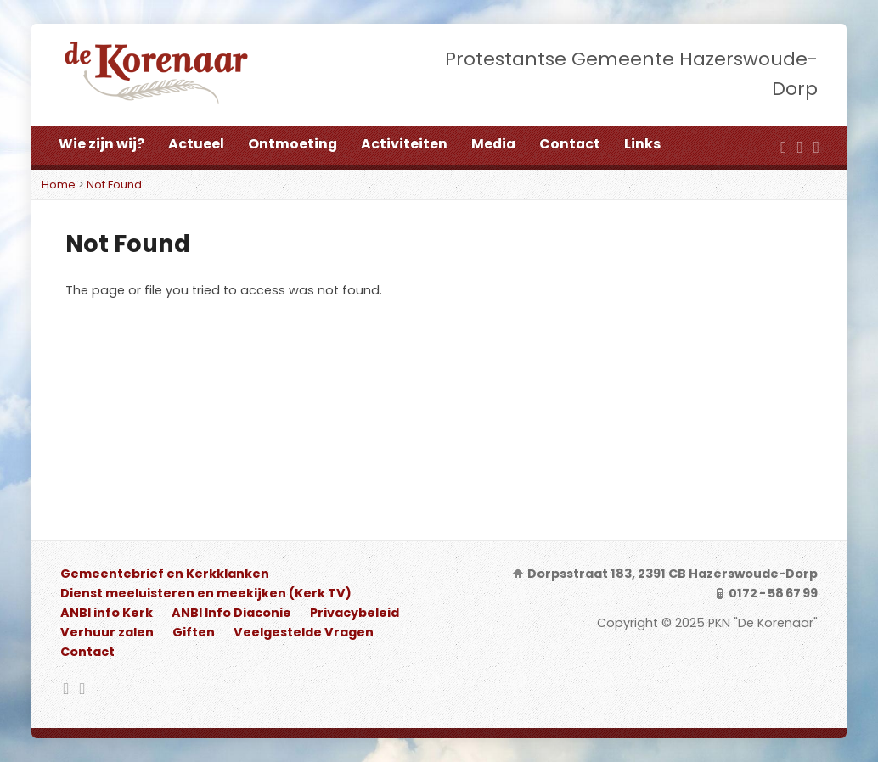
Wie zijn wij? (101, 144)
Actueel (196, 144)
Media (493, 144)
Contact (569, 144)
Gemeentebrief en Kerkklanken (164, 573)
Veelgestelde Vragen (304, 632)
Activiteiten (404, 144)
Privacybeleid (354, 612)
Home (59, 184)
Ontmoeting (292, 144)
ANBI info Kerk (106, 612)
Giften (193, 632)
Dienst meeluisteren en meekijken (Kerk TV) (206, 593)
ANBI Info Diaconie (231, 612)
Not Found (114, 184)
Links (642, 144)
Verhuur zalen (107, 632)
